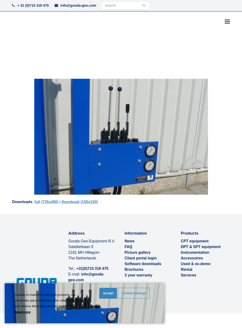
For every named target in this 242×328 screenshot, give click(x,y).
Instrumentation (195, 252)
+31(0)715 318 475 (92, 269)
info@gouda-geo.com (78, 5)
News (129, 241)
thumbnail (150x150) (79, 202)
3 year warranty (138, 275)
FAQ (128, 247)
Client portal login (141, 258)
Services (188, 275)
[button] (227, 21)
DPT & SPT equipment (201, 247)
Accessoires (192, 258)
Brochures (134, 269)
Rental (186, 269)
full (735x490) (46, 202)
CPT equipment (194, 241)
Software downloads (143, 264)
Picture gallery (138, 252)
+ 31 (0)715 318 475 (33, 5)
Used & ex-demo (195, 264)
